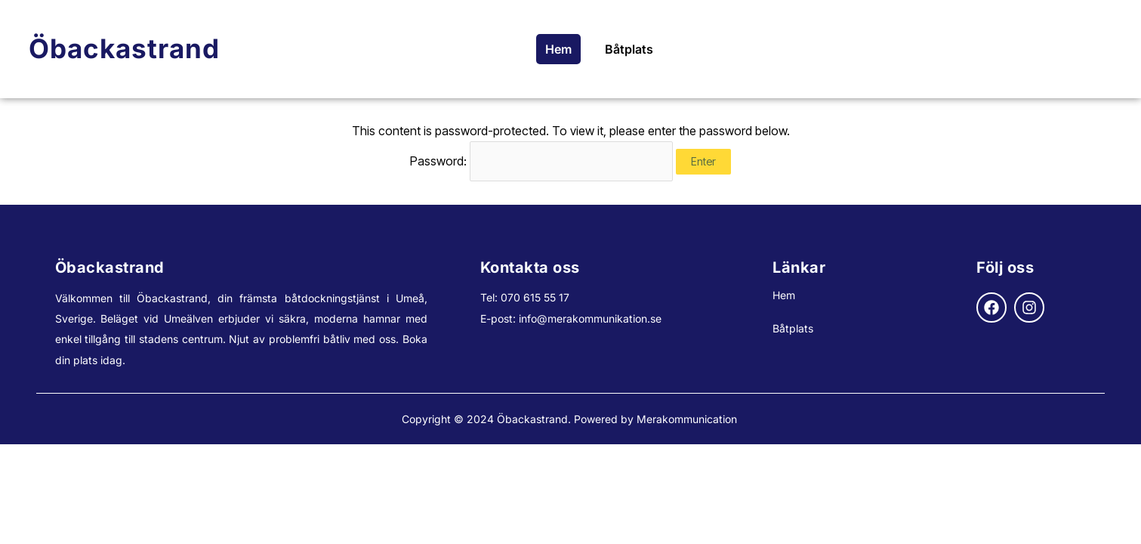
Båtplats (629, 49)
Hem (558, 49)
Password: (541, 160)
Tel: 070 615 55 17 (524, 297)
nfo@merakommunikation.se (591, 318)
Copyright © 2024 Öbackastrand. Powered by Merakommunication (571, 419)
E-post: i (500, 318)
